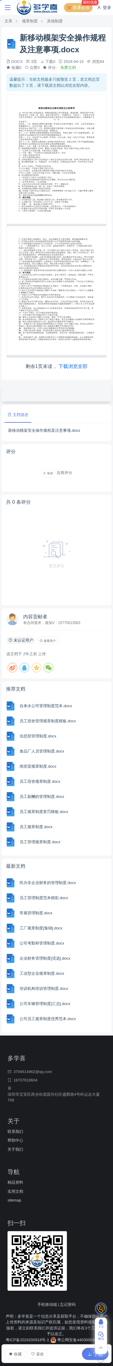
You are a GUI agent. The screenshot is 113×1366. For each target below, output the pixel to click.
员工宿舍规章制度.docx (40, 781)
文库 (8, 21)
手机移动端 (47, 1304)
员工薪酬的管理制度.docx (42, 796)
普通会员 (80, 7)
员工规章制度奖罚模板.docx (44, 811)
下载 (95, 1354)
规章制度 (30, 21)
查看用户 (48, 640)
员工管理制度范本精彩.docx (44, 898)
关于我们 (15, 1149)
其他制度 (55, 21)
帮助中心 (15, 1140)
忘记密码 (68, 1304)
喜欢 (37, 1354)
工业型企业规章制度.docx (42, 973)
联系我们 (15, 1131)
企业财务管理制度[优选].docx (45, 958)
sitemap (14, 1200)
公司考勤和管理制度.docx (42, 943)
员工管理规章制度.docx (40, 842)
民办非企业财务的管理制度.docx (48, 882)
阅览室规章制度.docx (38, 766)
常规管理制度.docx (36, 913)
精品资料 (15, 1182)
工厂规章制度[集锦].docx (41, 928)
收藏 (15, 1354)
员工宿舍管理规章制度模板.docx (48, 721)
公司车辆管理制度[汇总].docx (45, 1003)
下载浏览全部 (72, 366)
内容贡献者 (35, 616)
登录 (104, 8)
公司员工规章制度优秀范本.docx (48, 1018)
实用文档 (15, 1191)
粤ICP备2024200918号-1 (28, 1340)
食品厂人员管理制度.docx (42, 751)
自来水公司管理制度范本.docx (46, 706)
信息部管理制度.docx (38, 736)
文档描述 (18, 414)
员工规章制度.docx (36, 826)
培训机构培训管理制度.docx (44, 988)
